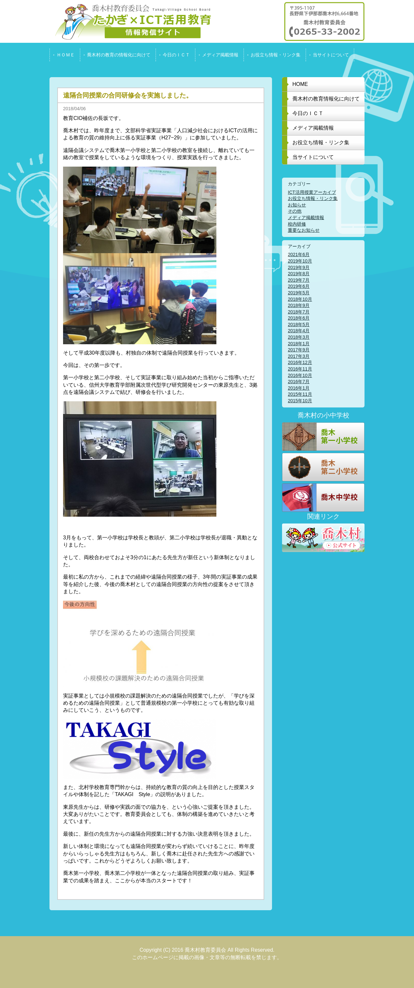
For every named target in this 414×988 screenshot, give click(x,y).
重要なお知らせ (304, 230)
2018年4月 (299, 330)
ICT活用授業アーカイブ (312, 192)
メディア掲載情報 (306, 217)
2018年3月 (299, 337)
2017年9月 (299, 349)
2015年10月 (300, 400)
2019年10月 (300, 261)
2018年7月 (299, 311)
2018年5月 (299, 324)
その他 (294, 211)
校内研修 (297, 224)
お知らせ (297, 204)
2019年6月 (299, 286)
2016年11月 (300, 368)
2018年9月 (299, 305)
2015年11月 (300, 394)
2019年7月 (299, 280)
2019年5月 (299, 292)
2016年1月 (299, 388)
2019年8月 (299, 273)
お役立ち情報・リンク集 (313, 198)
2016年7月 (299, 381)
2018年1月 (299, 343)
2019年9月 (299, 267)
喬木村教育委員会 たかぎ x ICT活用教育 (130, 21)
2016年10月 (300, 375)
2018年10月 (300, 299)
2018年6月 (299, 318)
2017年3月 (299, 356)
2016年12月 (300, 362)
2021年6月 (299, 254)
